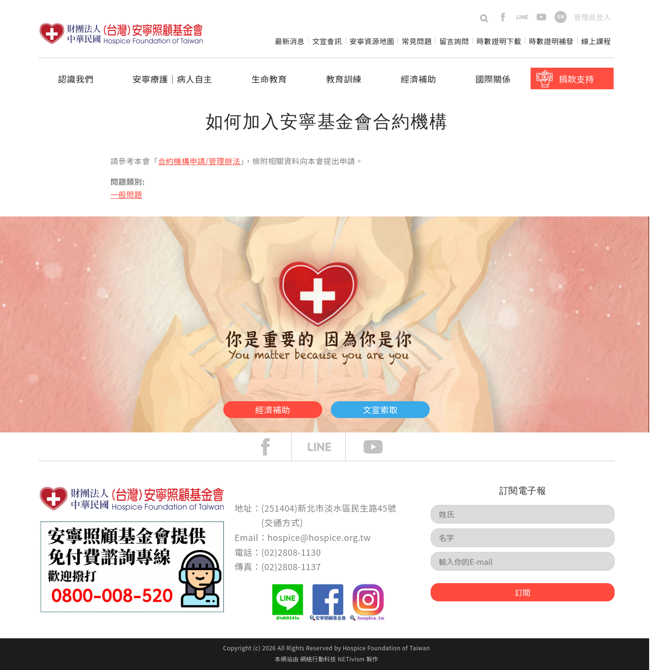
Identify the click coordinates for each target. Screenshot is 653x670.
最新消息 (289, 41)
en (561, 17)
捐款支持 (576, 78)
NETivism (351, 659)
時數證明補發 (551, 41)
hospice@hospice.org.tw (319, 537)
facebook (503, 17)
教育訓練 (344, 78)
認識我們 (76, 78)
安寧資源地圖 (372, 41)
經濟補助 (418, 78)
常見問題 (417, 41)
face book (273, 446)
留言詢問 (454, 41)
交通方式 (282, 522)
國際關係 (493, 78)
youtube (541, 17)
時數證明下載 (499, 41)
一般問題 (126, 194)
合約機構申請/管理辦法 (199, 161)
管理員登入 (592, 17)
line (522, 17)
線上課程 (596, 41)
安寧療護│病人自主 (172, 78)
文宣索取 (401, 407)
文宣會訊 (327, 41)
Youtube (380, 446)
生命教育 (269, 78)
